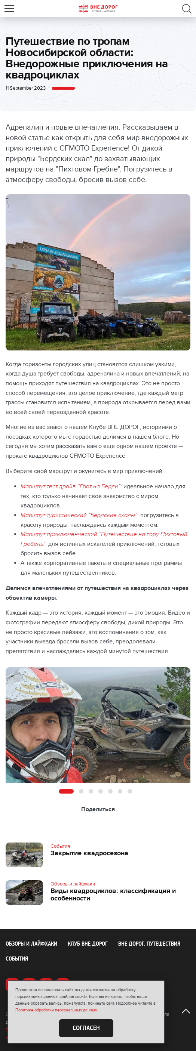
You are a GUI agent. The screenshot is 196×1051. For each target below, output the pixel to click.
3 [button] (91, 791)
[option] (98, 725)
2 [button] (81, 791)
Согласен (86, 1028)
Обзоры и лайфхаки (31, 944)
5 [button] (110, 791)
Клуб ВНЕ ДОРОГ (88, 944)
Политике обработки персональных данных (56, 1010)
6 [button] (120, 791)
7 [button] (130, 791)
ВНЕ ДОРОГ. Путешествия (149, 944)
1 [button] (66, 791)
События (17, 958)
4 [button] (100, 791)
